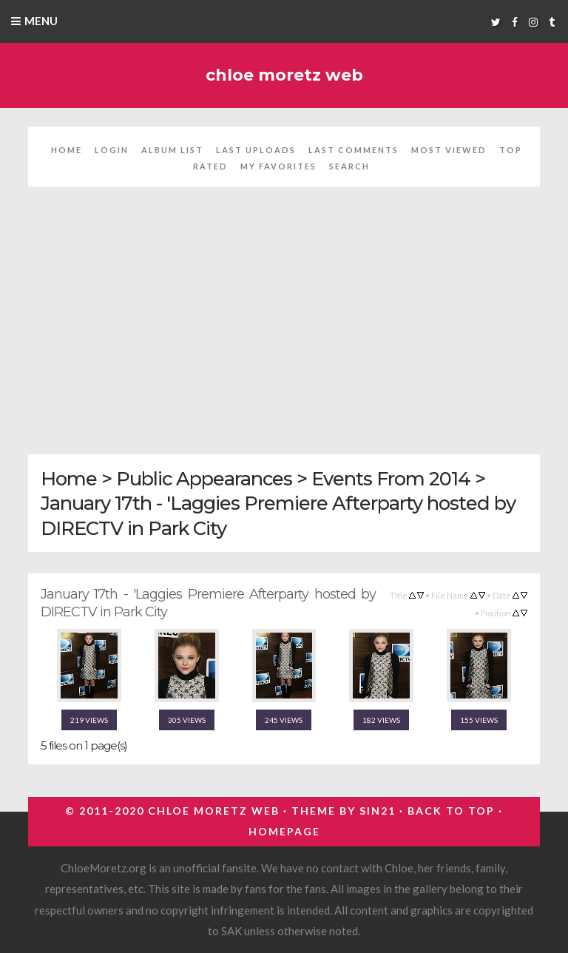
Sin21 (377, 810)
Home (66, 150)
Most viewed (449, 150)
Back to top (451, 810)
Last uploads (256, 150)
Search (349, 166)
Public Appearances (204, 478)
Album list (172, 150)
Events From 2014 (390, 478)
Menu (41, 20)
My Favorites (278, 166)
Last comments (353, 150)
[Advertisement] (284, 329)
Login (112, 150)
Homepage (284, 831)
